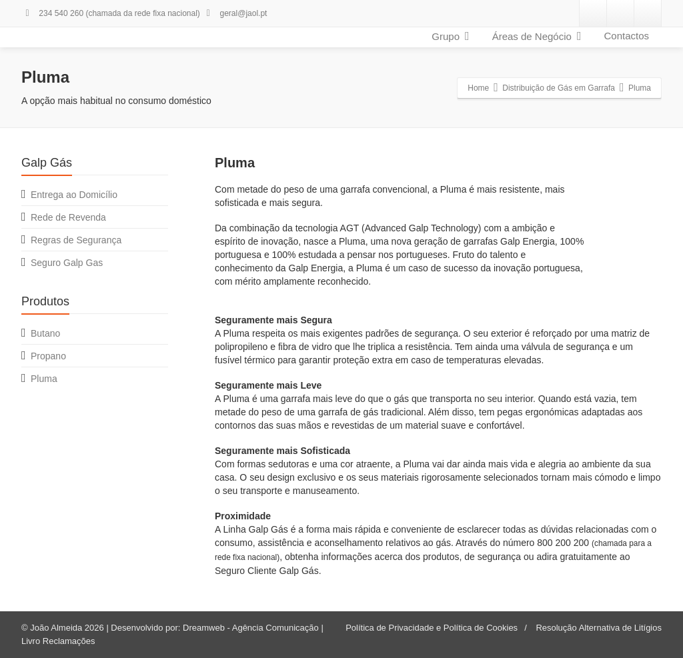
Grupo (450, 36)
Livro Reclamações (58, 641)
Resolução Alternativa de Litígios (599, 628)
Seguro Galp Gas (67, 262)
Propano (48, 356)
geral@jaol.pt (234, 13)
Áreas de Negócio (537, 36)
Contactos (626, 35)
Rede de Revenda (68, 217)
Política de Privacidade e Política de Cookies (432, 628)
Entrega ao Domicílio (74, 194)
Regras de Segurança (76, 240)
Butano (45, 333)
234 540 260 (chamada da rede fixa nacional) (110, 13)
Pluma (44, 378)
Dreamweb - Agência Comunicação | (253, 628)
